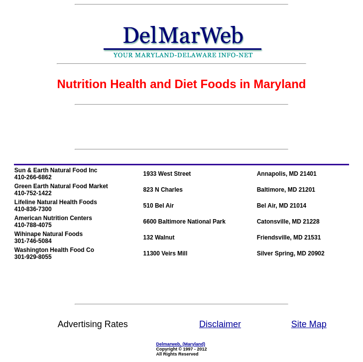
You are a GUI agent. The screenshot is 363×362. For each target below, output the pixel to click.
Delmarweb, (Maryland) (180, 344)
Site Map (309, 324)
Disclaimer (220, 324)
